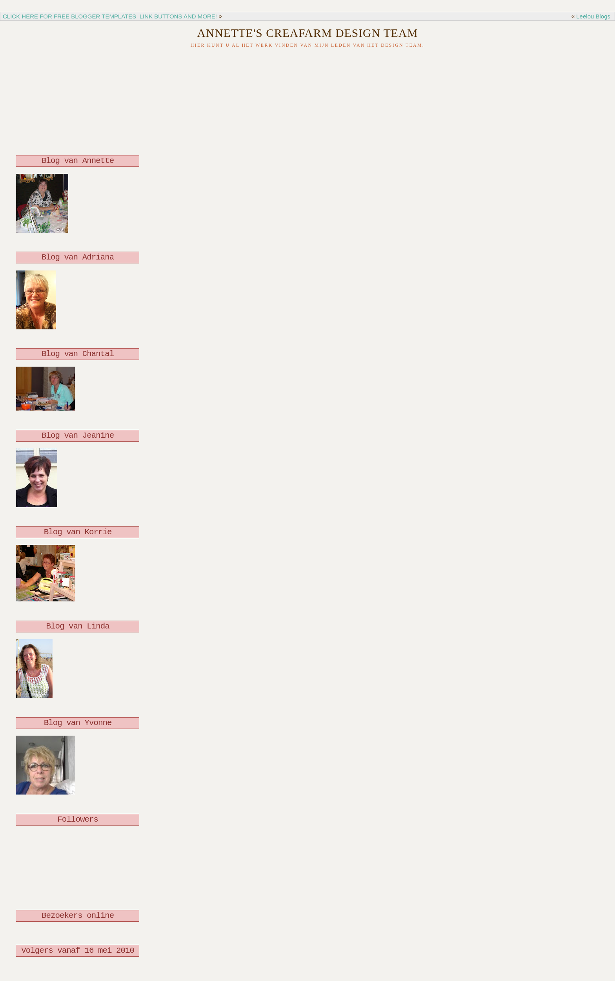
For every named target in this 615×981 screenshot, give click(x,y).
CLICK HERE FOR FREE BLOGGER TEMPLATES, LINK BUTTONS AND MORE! (110, 16)
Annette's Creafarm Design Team (307, 33)
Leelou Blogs (593, 16)
